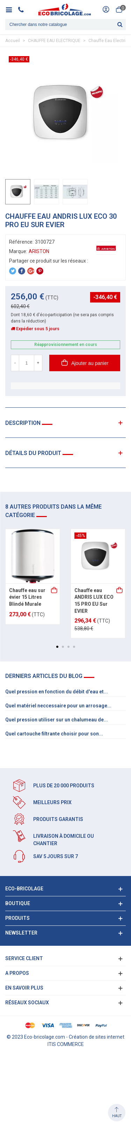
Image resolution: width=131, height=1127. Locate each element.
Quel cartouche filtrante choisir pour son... (54, 733)
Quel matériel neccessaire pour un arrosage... (58, 705)
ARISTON (39, 251)
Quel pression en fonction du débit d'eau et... (56, 691)
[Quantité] (26, 363)
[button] (57, 647)
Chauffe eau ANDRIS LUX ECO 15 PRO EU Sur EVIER (94, 601)
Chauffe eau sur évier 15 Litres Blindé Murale (27, 597)
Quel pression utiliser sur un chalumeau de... (56, 719)
